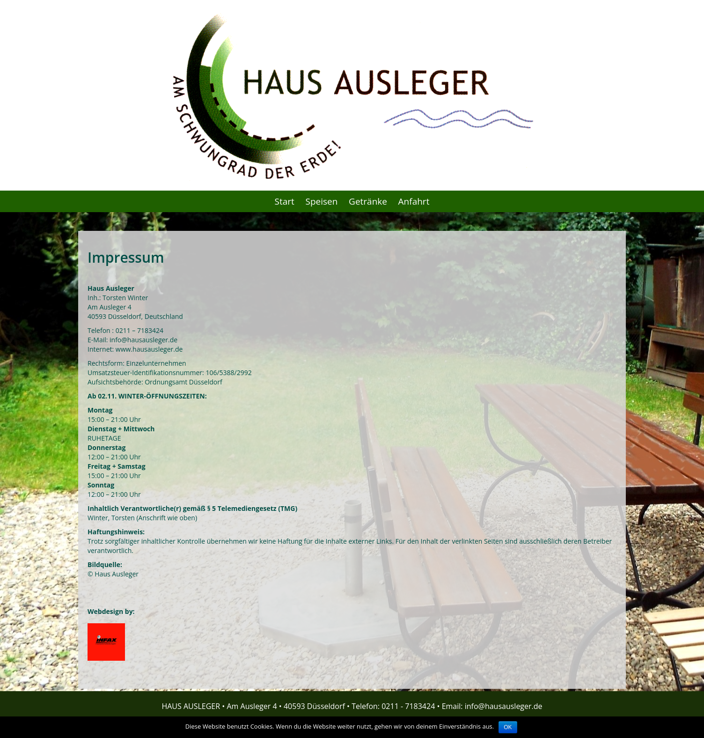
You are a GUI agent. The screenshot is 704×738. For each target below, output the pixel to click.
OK (508, 727)
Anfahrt (414, 201)
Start (284, 201)
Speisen (322, 201)
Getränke (368, 201)
